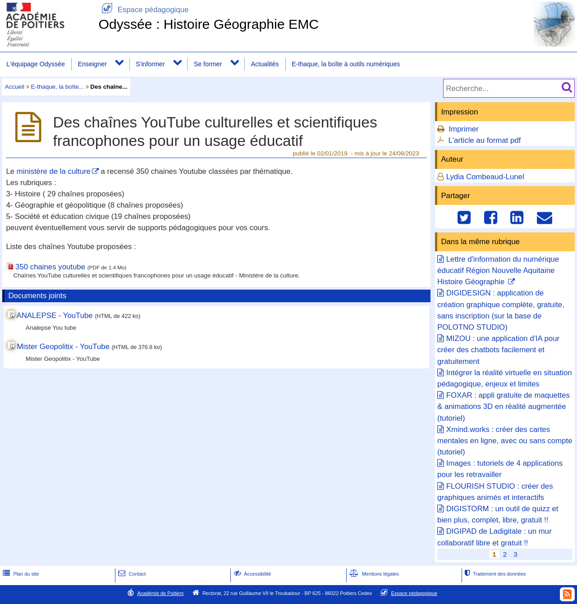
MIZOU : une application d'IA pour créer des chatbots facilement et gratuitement (498, 349)
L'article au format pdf (484, 140)
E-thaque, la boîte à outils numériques (346, 64)
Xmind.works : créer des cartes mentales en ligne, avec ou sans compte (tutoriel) (504, 440)
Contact (131, 574)
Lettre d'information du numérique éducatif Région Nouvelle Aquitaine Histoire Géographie (498, 270)
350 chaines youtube (50, 267)
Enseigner (92, 64)
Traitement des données (494, 574)
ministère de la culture (54, 171)
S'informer (150, 64)
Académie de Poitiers (160, 593)
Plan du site (20, 574)
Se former (208, 64)
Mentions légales (373, 574)
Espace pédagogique (143, 9)
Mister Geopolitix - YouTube (63, 346)
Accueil (14, 86)
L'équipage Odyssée (35, 64)
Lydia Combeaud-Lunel (485, 177)
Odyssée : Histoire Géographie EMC (208, 24)
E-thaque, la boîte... (57, 86)
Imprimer (463, 129)
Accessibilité (251, 574)
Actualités (265, 64)
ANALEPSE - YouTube (55, 315)
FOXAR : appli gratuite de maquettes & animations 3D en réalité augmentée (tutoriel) (503, 406)
